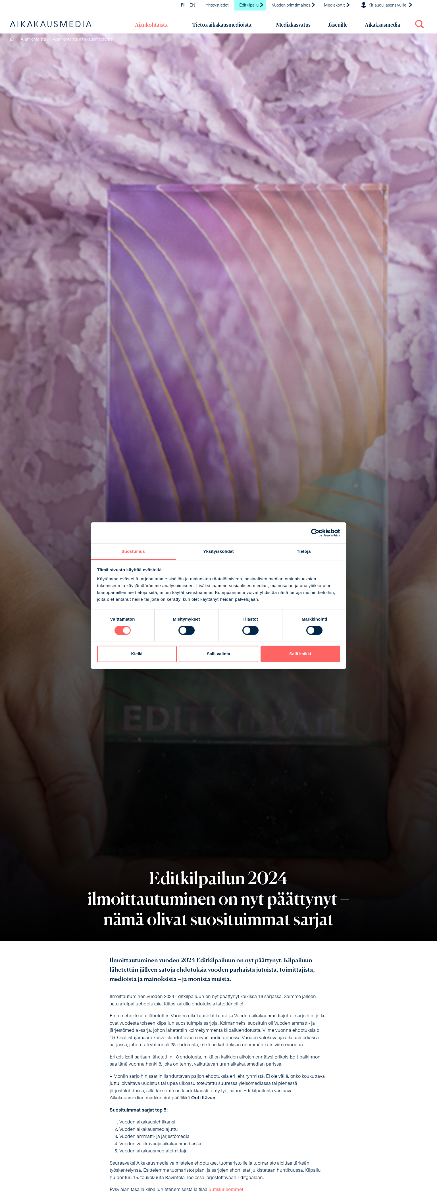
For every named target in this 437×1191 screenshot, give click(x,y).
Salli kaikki (300, 654)
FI (183, 5)
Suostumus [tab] (133, 551)
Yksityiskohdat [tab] (218, 551)
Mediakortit (337, 5)
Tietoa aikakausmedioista (221, 25)
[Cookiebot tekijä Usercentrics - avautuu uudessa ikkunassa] (315, 532)
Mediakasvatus (293, 25)
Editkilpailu (251, 5)
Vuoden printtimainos (294, 5)
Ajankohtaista (151, 25)
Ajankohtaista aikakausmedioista (83, 39)
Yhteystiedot (217, 5)
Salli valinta (218, 654)
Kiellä (136, 654)
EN (192, 5)
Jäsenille (337, 25)
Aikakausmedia (382, 25)
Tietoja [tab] (304, 551)
